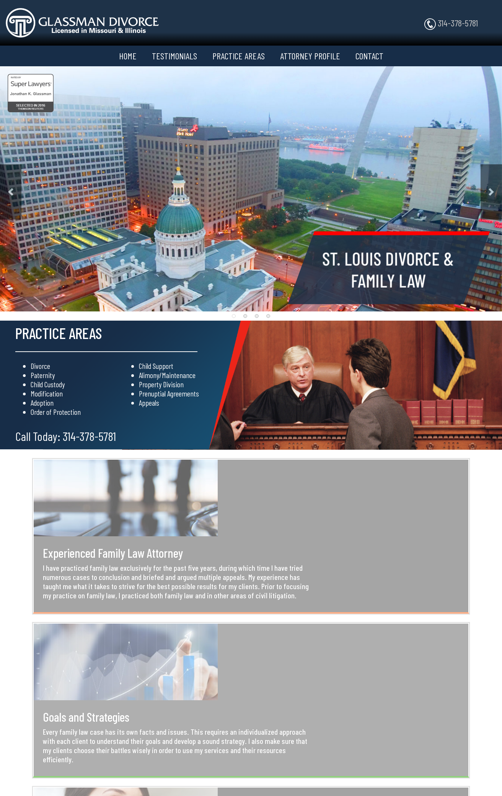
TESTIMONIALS (174, 55)
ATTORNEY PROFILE (310, 55)
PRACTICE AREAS (238, 55)
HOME (128, 55)
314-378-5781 (451, 23)
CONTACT (369, 55)
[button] (10, 191)
